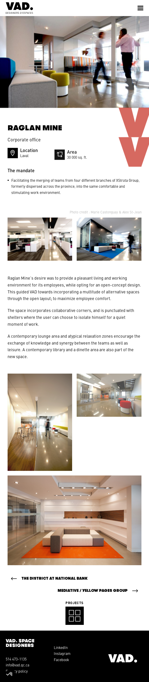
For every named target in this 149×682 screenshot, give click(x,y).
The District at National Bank (60, 578)
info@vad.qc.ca (17, 664)
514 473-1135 (16, 658)
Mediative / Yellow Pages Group (87, 591)
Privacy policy (17, 671)
